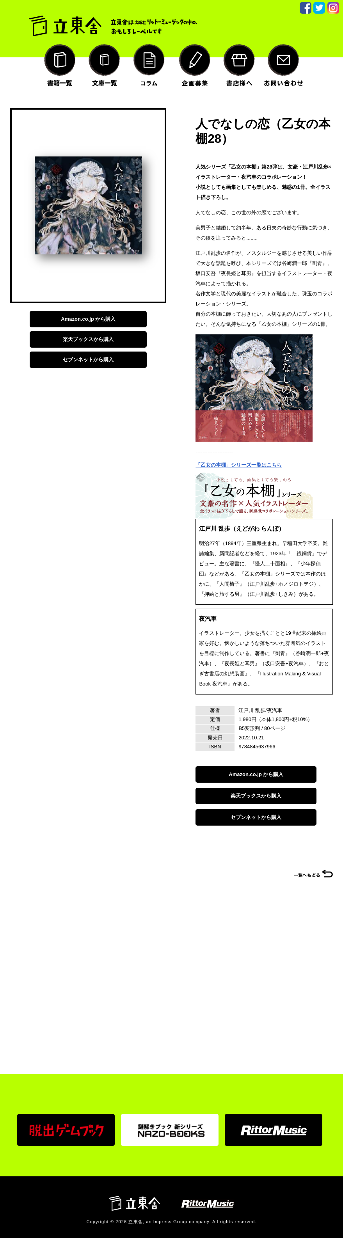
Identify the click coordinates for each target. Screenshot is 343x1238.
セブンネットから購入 (88, 359)
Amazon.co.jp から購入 (88, 319)
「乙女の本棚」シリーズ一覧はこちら (238, 465)
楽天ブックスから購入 (88, 339)
